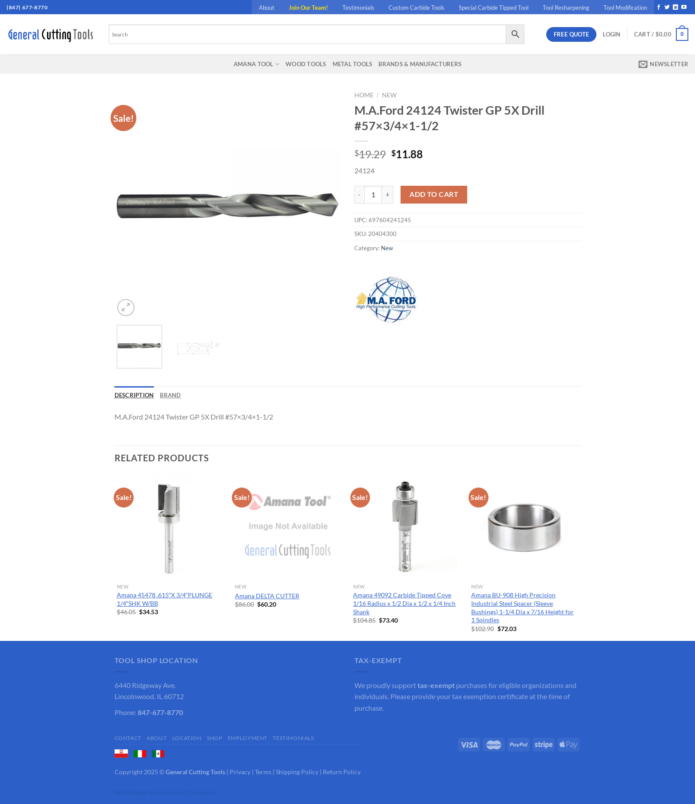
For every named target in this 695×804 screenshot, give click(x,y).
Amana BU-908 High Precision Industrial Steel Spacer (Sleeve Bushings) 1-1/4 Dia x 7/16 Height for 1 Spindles (522, 607)
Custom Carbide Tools (417, 7)
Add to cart (433, 194)
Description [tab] (134, 395)
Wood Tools (306, 64)
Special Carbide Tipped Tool (493, 7)
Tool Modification (625, 7)
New (389, 95)
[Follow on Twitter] (667, 7)
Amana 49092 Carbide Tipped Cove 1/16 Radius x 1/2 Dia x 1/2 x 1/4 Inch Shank (404, 603)
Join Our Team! (308, 7)
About (266, 7)
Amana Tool (256, 64)
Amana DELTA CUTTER (267, 596)
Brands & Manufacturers (419, 64)
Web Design (131, 792)
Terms (263, 772)
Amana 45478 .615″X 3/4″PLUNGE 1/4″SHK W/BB (164, 599)
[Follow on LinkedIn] (675, 7)
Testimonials (358, 7)
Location (187, 738)
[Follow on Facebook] (658, 7)
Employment (247, 738)
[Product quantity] (373, 195)
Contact (128, 738)
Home (363, 95)
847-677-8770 (160, 712)
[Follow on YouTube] (684, 7)
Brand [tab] (170, 395)
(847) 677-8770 (27, 7)
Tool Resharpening (566, 7)
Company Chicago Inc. (188, 792)
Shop (214, 738)
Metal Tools (353, 64)
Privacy (240, 772)
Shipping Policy (297, 772)
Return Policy (342, 772)
